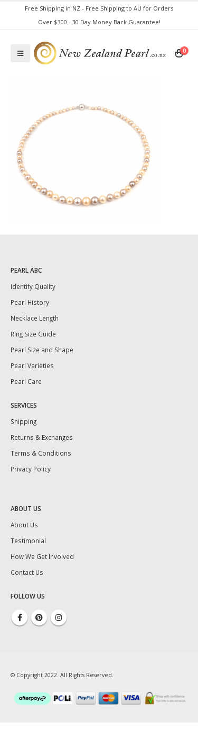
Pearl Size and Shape (42, 349)
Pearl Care (26, 381)
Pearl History (30, 302)
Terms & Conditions (41, 453)
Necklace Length (35, 318)
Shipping (23, 421)
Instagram (59, 617)
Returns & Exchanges (42, 437)
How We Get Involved (42, 556)
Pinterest (39, 617)
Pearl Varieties (32, 365)
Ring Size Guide (33, 334)
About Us (24, 524)
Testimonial (28, 540)
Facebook (19, 617)
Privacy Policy (31, 469)
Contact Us (27, 572)
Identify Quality (33, 286)
